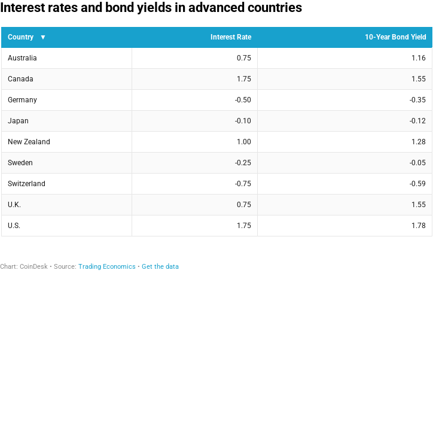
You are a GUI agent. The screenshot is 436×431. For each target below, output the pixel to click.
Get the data (160, 267)
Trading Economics (107, 267)
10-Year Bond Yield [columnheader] (395, 37)
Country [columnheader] (20, 37)
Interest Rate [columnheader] (231, 37)
